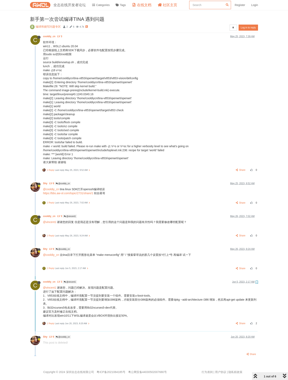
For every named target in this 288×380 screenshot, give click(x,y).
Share (240, 170)
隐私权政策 (235, 372)
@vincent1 (70, 216)
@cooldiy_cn (63, 183)
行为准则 (207, 372)
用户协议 (220, 372)
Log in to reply (248, 27)
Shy (49, 183)
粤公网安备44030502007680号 (147, 372)
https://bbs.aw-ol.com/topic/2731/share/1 (68, 193)
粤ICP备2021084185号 (111, 372)
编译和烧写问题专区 (48, 26)
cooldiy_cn (53, 36)
